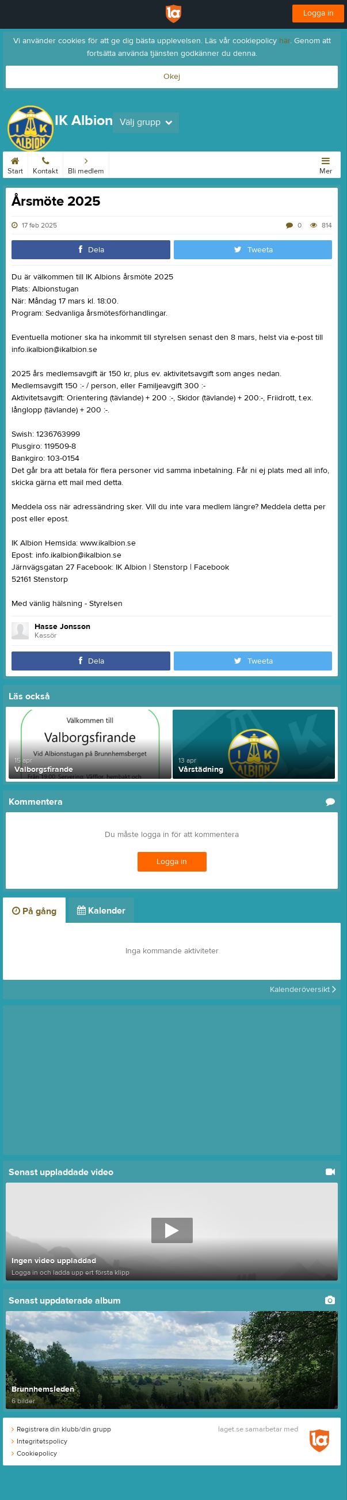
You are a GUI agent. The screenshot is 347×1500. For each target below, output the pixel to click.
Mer (325, 163)
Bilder (263, 163)
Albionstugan (173, 163)
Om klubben (225, 163)
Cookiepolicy (34, 1453)
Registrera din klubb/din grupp (61, 1429)
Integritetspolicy (39, 1441)
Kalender (128, 163)
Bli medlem (86, 163)
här (284, 41)
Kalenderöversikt (303, 989)
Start (15, 163)
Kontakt (45, 163)
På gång (34, 911)
